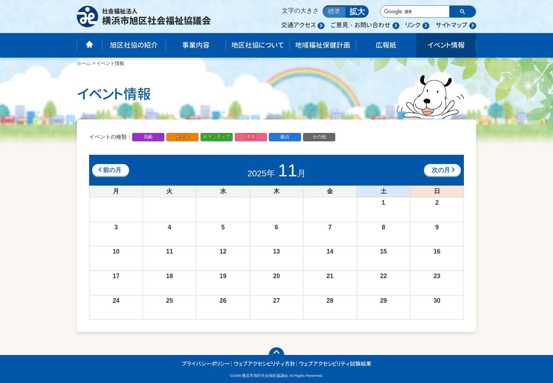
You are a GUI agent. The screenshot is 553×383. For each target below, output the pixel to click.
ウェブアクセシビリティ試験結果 (335, 363)
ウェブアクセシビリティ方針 (264, 363)
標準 (334, 11)
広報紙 (386, 45)
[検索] (414, 11)
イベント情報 (446, 45)
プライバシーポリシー (206, 363)
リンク (413, 25)
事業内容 (196, 45)
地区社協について (257, 45)
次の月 (444, 170)
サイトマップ (451, 25)
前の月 (109, 170)
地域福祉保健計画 (322, 45)
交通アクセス (298, 25)
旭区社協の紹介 (134, 45)
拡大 (357, 11)
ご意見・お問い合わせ (361, 25)
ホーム (84, 63)
